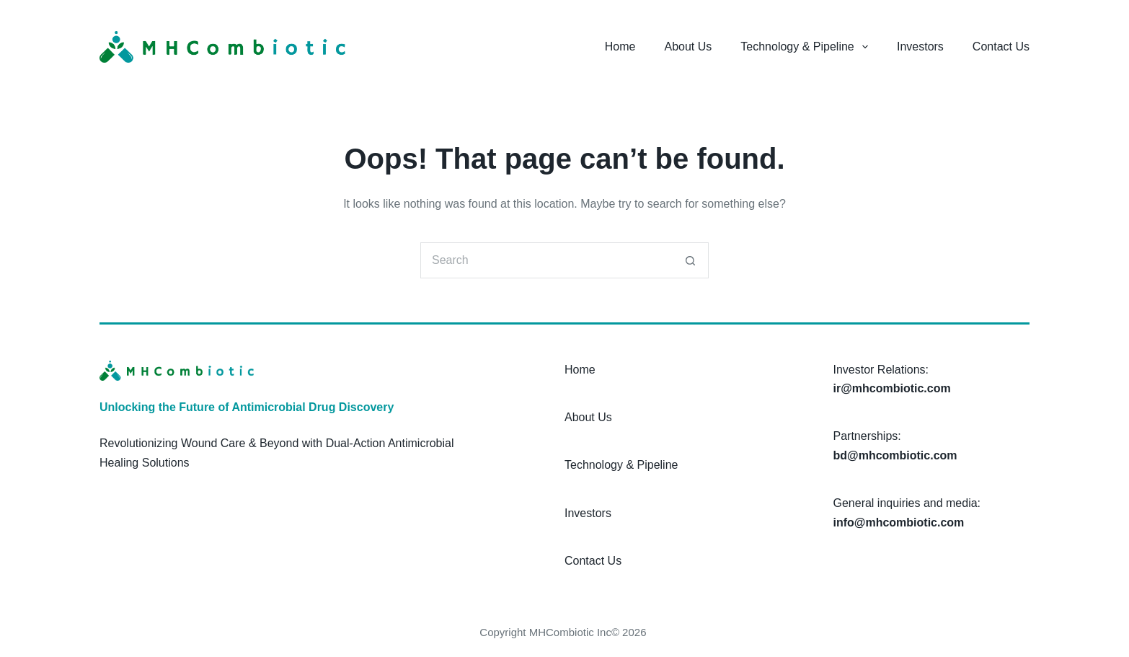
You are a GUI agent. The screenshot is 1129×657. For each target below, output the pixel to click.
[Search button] (691, 260)
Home (620, 46)
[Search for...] (546, 260)
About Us (688, 46)
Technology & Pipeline (807, 47)
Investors (920, 46)
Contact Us (1001, 46)
